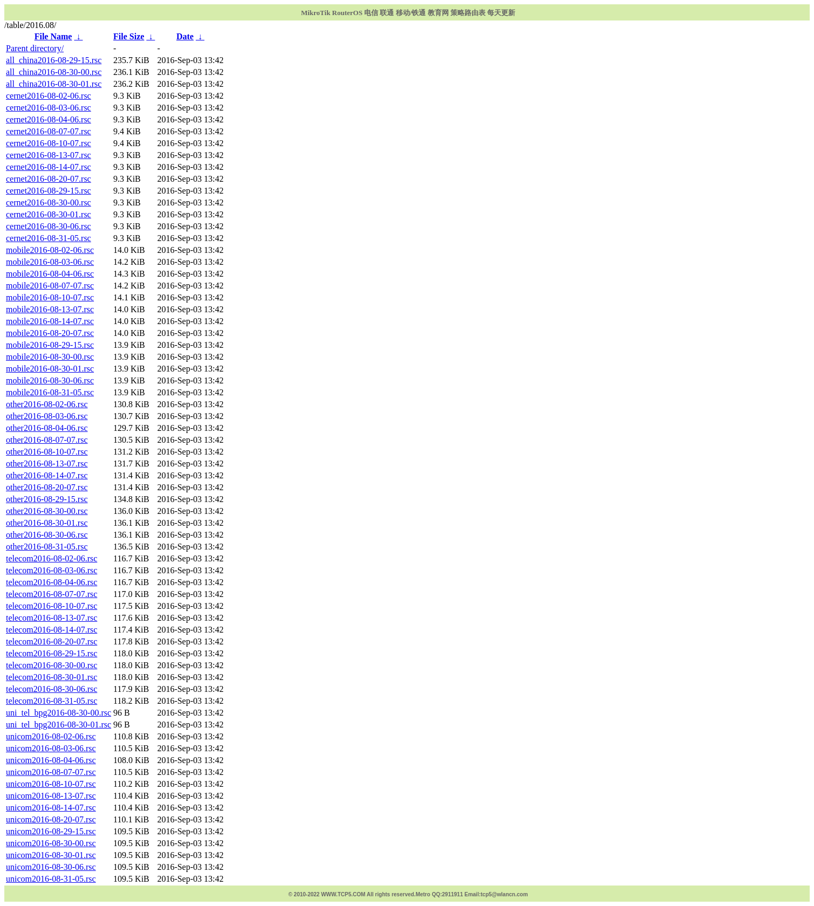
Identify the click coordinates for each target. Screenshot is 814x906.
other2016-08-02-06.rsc (47, 404)
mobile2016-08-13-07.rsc (50, 309)
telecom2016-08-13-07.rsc (51, 617)
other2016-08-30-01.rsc (47, 522)
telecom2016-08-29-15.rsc (51, 653)
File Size (128, 36)
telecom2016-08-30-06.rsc (51, 689)
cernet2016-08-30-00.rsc (48, 202)
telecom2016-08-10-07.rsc (51, 605)
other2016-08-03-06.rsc (47, 416)
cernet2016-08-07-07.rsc (48, 131)
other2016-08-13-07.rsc (47, 463)
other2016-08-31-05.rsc (47, 546)
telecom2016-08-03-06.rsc (51, 570)
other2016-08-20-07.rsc (47, 487)
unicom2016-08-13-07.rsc (51, 795)
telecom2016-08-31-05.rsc (51, 700)
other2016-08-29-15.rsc (47, 499)
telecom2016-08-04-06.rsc (51, 582)
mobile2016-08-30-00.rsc (50, 356)
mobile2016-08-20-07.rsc (50, 333)
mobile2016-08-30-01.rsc (50, 368)
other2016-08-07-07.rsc (47, 439)
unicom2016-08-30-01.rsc (51, 855)
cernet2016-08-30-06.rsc (48, 226)
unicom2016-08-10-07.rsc (51, 783)
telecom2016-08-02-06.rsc (51, 558)
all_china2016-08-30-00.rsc (53, 72)
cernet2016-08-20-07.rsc (48, 178)
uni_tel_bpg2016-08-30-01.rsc (58, 724)
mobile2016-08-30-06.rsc (50, 380)
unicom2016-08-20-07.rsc (51, 819)
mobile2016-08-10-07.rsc (50, 297)
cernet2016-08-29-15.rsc (48, 190)
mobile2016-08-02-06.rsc (50, 250)
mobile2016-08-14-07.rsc (50, 321)
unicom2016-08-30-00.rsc (51, 843)
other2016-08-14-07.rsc (47, 475)
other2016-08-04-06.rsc (47, 428)
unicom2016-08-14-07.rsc (51, 807)
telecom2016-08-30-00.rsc (51, 665)
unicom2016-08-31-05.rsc (51, 878)
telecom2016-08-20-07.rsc (51, 641)
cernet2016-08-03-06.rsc (48, 107)
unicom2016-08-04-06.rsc (51, 760)
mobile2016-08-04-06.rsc (50, 273)
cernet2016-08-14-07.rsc (48, 166)
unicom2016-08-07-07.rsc (51, 772)
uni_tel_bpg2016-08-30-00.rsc (58, 712)
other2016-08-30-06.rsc (47, 534)
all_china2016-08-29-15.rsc (53, 60)
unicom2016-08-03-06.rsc (51, 748)
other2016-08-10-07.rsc (47, 451)
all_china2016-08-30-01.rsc (53, 83)
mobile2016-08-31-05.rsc (50, 392)
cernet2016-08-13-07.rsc (48, 155)
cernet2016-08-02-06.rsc (48, 95)
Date (185, 36)
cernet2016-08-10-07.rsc (48, 143)
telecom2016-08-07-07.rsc (51, 594)
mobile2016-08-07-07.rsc (50, 285)
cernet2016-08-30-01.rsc (48, 214)
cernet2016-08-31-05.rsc (48, 238)
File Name (53, 36)
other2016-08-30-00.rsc (47, 511)
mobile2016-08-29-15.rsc (50, 344)
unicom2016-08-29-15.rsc (51, 831)
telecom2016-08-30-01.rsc (51, 677)
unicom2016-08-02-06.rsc (51, 736)
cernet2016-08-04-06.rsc (48, 119)
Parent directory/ (35, 48)
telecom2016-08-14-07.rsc (51, 629)
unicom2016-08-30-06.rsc (51, 866)
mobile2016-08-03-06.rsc (50, 261)
